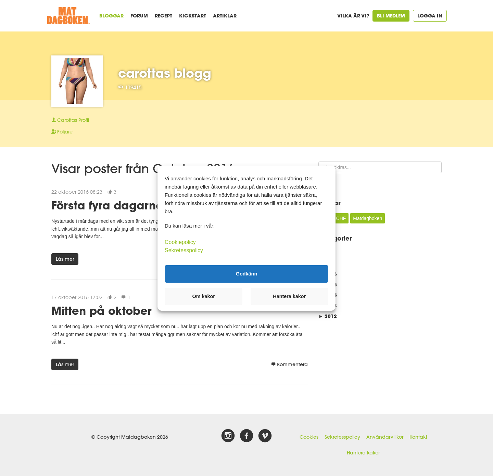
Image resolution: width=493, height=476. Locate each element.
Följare (62, 132)
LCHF (339, 218)
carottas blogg (164, 73)
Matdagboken (367, 218)
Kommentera (289, 364)
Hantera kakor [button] (289, 296)
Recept (163, 15)
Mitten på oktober (101, 310)
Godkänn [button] (246, 273)
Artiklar (225, 15)
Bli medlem (391, 15)
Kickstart (192, 15)
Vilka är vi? (353, 15)
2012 (327, 316)
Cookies (309, 437)
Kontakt (418, 437)
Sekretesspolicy (342, 437)
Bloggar (111, 15)
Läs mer (65, 259)
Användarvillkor (384, 437)
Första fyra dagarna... (112, 205)
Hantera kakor (363, 453)
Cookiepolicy (180, 242)
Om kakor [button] (203, 296)
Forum (139, 15)
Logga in (429, 15)
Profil (70, 120)
